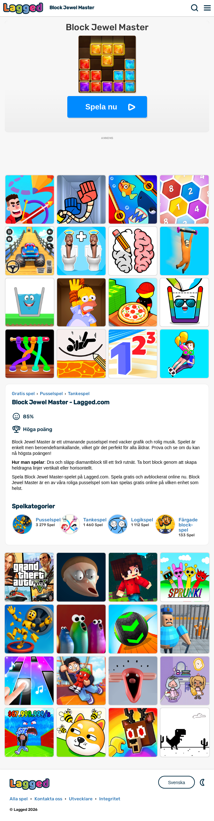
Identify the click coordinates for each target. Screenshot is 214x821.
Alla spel (19, 799)
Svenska (176, 782)
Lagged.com (30, 784)
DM (202, 782)
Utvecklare (80, 799)
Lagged (24, 8)
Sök (194, 8)
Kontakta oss (48, 799)
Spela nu (101, 106)
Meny (207, 8)
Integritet (109, 799)
